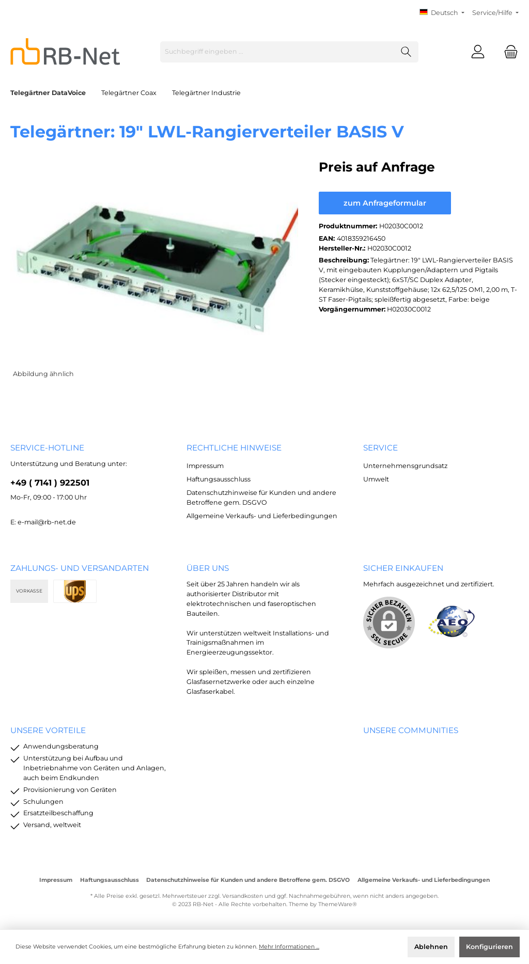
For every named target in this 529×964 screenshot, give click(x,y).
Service (380, 448)
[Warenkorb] (508, 52)
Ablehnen (431, 947)
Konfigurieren (489, 947)
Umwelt (376, 479)
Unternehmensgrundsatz (405, 466)
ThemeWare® (337, 904)
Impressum (205, 466)
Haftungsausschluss (218, 479)
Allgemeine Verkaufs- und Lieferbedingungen (261, 516)
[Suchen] (406, 52)
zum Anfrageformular (385, 203)
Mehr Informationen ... (289, 946)
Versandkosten (242, 896)
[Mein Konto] (478, 52)
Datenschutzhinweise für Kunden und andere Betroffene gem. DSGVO (248, 880)
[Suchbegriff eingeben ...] (277, 52)
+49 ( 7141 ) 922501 (49, 482)
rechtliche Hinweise (234, 448)
